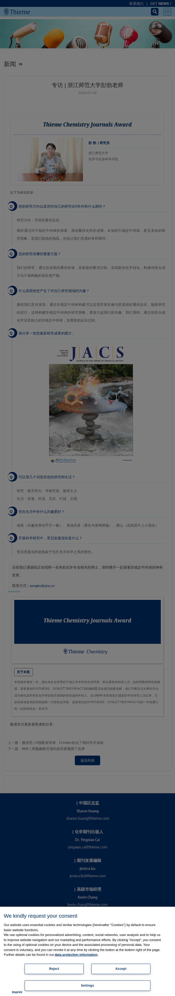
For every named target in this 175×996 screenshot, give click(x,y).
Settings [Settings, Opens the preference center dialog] (87, 985)
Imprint (17, 992)
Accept (121, 969)
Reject (54, 969)
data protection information (76, 955)
